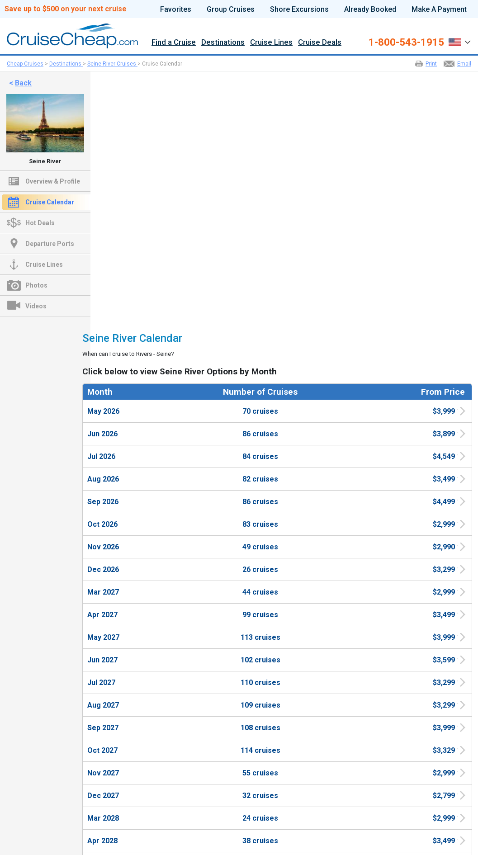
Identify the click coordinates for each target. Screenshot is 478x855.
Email (464, 64)
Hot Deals (40, 223)
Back (23, 83)
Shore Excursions (299, 9)
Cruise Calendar (49, 202)
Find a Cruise (173, 42)
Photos (36, 285)
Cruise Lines (271, 42)
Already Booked (370, 9)
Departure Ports (49, 243)
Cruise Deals (319, 42)
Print (431, 64)
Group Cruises (231, 9)
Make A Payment (439, 9)
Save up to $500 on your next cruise (66, 9)
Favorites (175, 9)
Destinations (223, 42)
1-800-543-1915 (406, 42)
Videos (36, 306)
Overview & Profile (52, 181)
